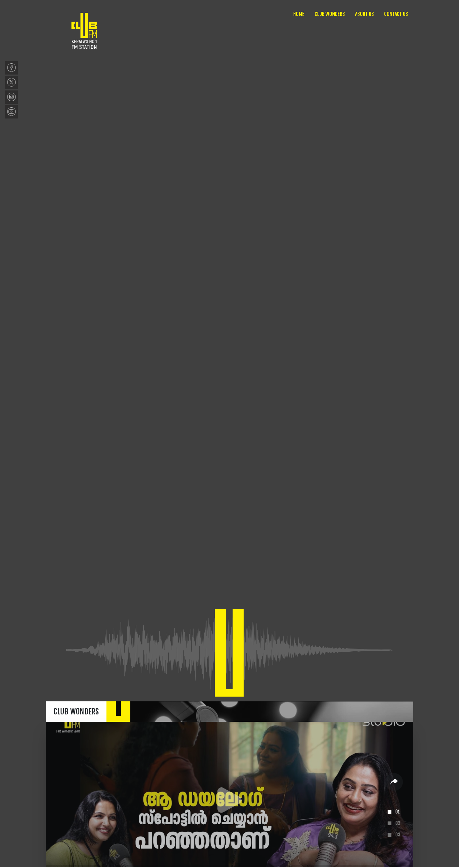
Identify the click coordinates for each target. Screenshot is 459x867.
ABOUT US (364, 14)
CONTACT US (396, 14)
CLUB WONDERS (330, 14)
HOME (298, 14)
